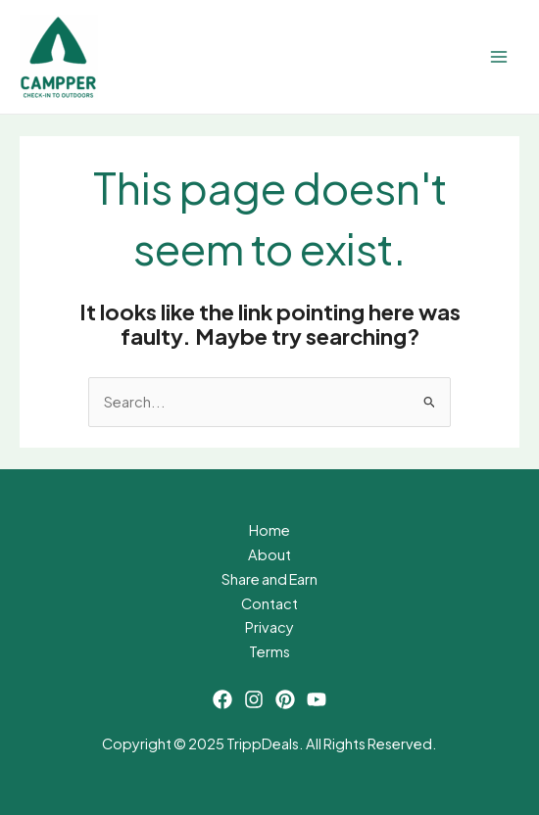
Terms (269, 651)
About (269, 554)
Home (269, 530)
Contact (269, 603)
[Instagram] (254, 699)
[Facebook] (222, 699)
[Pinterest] (285, 699)
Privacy (269, 627)
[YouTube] (316, 699)
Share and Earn (269, 579)
